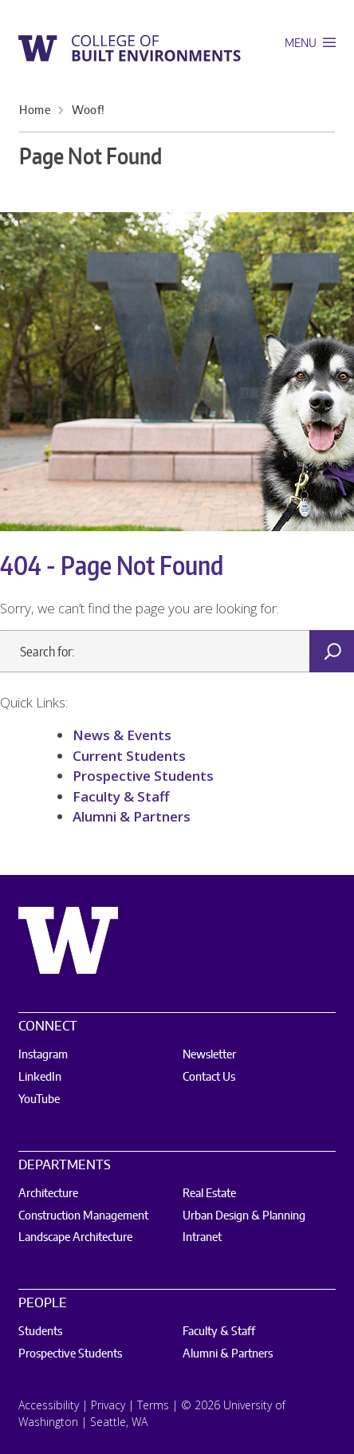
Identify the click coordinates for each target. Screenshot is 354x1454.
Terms (153, 1405)
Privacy (108, 1405)
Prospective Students (143, 775)
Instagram (43, 1055)
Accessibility (48, 1405)
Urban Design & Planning (244, 1216)
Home (34, 110)
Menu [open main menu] (310, 43)
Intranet (202, 1237)
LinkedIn (39, 1077)
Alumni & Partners (132, 816)
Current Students (129, 756)
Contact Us (209, 1077)
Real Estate (209, 1194)
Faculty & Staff (122, 796)
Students (40, 1332)
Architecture (48, 1194)
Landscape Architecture (75, 1237)
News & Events (122, 735)
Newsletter (209, 1055)
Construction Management (83, 1216)
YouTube (39, 1099)
